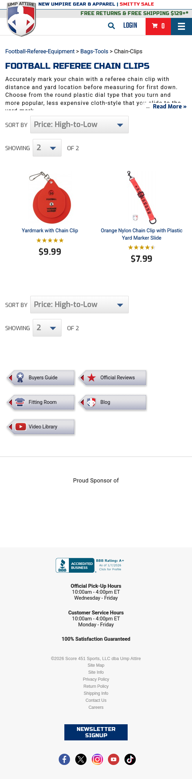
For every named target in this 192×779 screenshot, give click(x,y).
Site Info (96, 672)
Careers (96, 707)
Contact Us (95, 700)
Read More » (170, 106)
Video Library (43, 427)
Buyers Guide (43, 377)
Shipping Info (96, 693)
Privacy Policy (96, 679)
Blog (105, 402)
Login (130, 26)
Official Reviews (117, 377)
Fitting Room (43, 402)
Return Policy (95, 686)
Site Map (96, 665)
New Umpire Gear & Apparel (76, 4)
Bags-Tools (95, 51)
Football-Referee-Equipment (40, 51)
